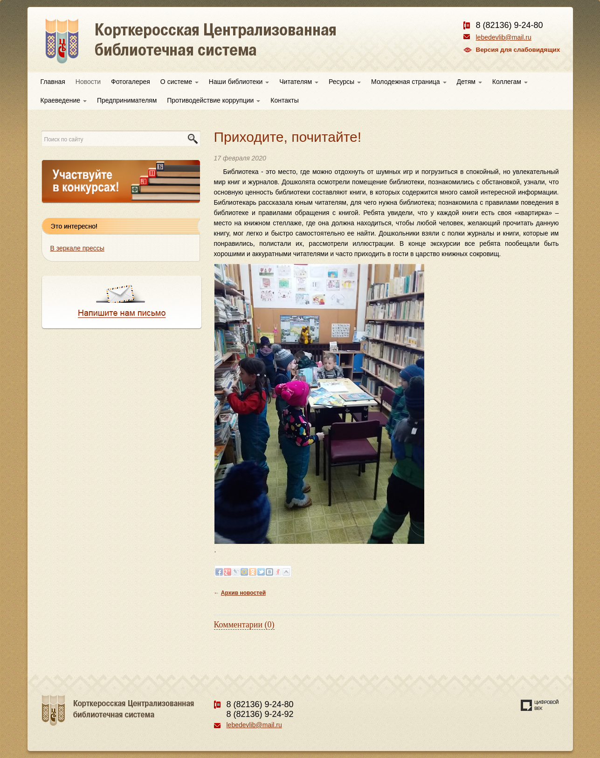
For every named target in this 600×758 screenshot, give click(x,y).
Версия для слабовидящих (518, 49)
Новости (88, 81)
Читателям (298, 81)
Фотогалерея (130, 81)
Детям (469, 81)
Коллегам (510, 81)
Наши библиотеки (239, 81)
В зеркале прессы (77, 248)
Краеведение (64, 100)
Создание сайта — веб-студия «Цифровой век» (540, 705)
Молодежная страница (408, 81)
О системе (179, 81)
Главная (53, 81)
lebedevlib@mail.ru (503, 37)
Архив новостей (243, 593)
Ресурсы (345, 81)
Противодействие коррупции (213, 100)
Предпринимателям (127, 100)
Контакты (284, 100)
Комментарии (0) (244, 624)
